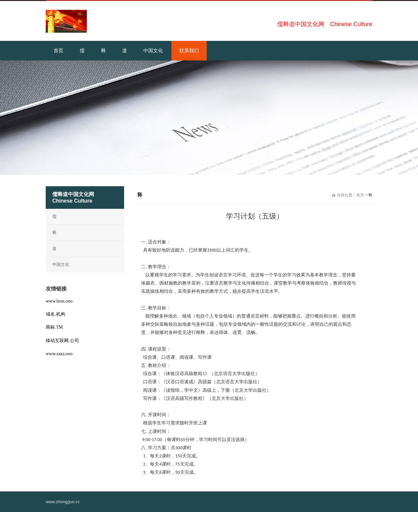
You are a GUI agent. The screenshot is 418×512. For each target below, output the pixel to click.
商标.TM (54, 327)
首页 (360, 195)
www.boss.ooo (59, 301)
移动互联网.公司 (62, 340)
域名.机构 (55, 314)
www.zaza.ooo (59, 353)
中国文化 (60, 264)
